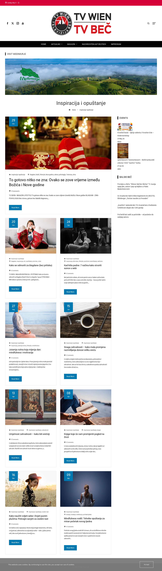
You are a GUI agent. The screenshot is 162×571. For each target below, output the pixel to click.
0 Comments (14, 191)
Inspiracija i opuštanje (18, 175)
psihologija (62, 175)
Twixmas (69, 175)
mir (24, 261)
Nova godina (50, 175)
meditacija (79, 514)
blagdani (32, 175)
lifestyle (42, 175)
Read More (15, 208)
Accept (146, 564)
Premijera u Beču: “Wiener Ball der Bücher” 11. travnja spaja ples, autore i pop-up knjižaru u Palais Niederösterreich (136, 186)
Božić (37, 175)
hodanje (73, 514)
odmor (56, 175)
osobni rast (45, 512)
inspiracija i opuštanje (90, 343)
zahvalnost (45, 430)
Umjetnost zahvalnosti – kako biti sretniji (29, 434)
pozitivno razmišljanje (90, 261)
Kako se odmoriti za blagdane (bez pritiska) (30, 265)
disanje (68, 514)
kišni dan (75, 261)
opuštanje (29, 261)
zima (74, 175)
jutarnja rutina (22, 346)
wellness (100, 261)
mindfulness (35, 346)
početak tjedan (87, 514)
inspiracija (20, 261)
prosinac (35, 261)
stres (39, 261)
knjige (99, 430)
